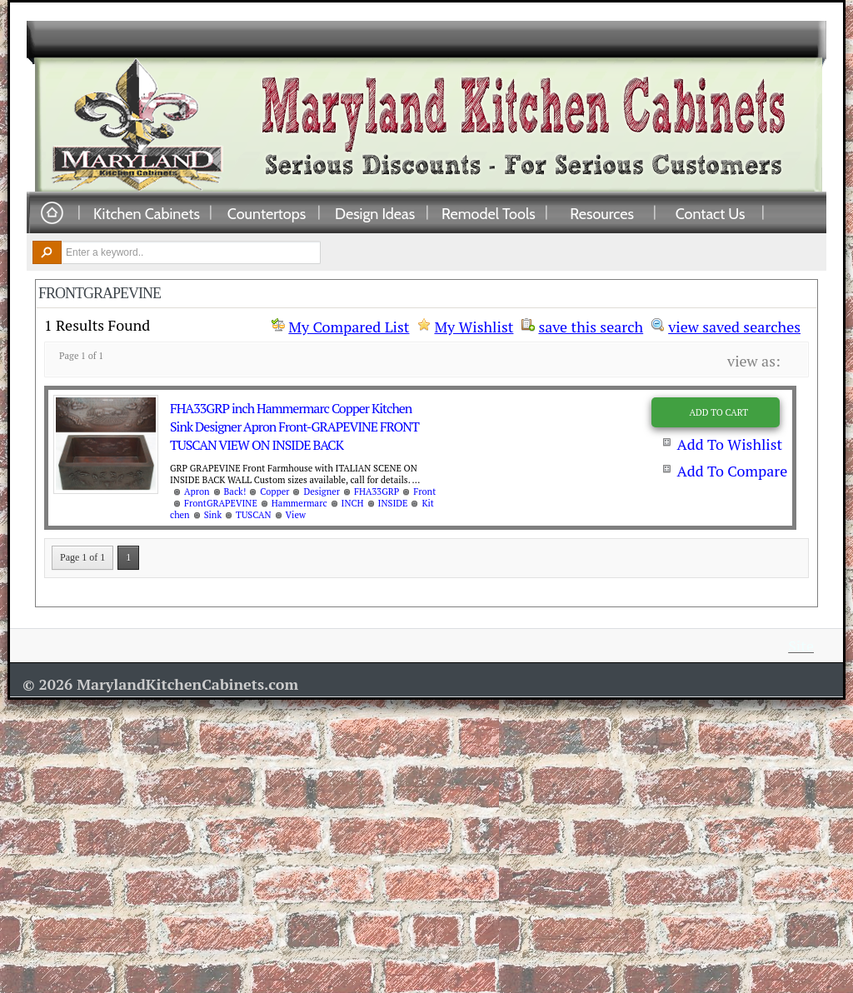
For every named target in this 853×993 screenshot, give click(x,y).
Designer (321, 491)
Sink (213, 515)
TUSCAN (253, 515)
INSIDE (393, 503)
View (296, 515)
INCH (353, 503)
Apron (197, 491)
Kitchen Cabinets (146, 213)
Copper (274, 491)
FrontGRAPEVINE (220, 503)
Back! (235, 491)
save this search (590, 325)
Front (424, 491)
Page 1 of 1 (82, 557)
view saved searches (734, 325)
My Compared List (348, 327)
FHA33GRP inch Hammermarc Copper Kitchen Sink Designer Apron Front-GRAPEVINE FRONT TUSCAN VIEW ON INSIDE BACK (294, 426)
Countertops (266, 213)
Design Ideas (375, 213)
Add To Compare (731, 471)
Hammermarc (299, 503)
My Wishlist (473, 327)
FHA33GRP (376, 491)
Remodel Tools (488, 213)
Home (51, 214)
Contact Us (711, 213)
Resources (602, 213)
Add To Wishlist (729, 444)
